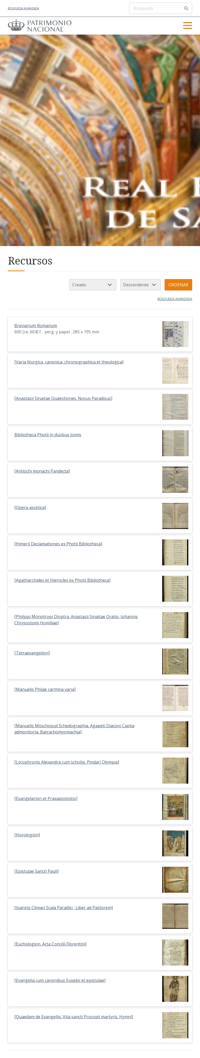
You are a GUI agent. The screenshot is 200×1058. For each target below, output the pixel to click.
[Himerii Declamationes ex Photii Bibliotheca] (58, 544)
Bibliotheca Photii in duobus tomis (47, 435)
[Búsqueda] (160, 8)
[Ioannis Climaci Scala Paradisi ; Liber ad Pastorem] (63, 907)
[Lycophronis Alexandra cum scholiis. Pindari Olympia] (66, 762)
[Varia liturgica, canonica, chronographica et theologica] (68, 362)
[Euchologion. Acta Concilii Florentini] (50, 944)
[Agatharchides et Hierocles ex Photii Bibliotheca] (62, 580)
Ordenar (178, 285)
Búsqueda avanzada (23, 8)
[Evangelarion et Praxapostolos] (45, 798)
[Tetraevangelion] (32, 653)
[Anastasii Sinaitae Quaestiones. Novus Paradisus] (63, 398)
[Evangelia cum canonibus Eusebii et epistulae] (59, 980)
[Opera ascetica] (30, 507)
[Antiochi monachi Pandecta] (42, 471)
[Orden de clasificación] (140, 284)
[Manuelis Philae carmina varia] (45, 689)
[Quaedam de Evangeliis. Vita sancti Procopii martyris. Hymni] (73, 1017)
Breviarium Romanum (35, 325)
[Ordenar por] (92, 284)
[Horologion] (27, 835)
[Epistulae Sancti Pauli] (36, 871)
